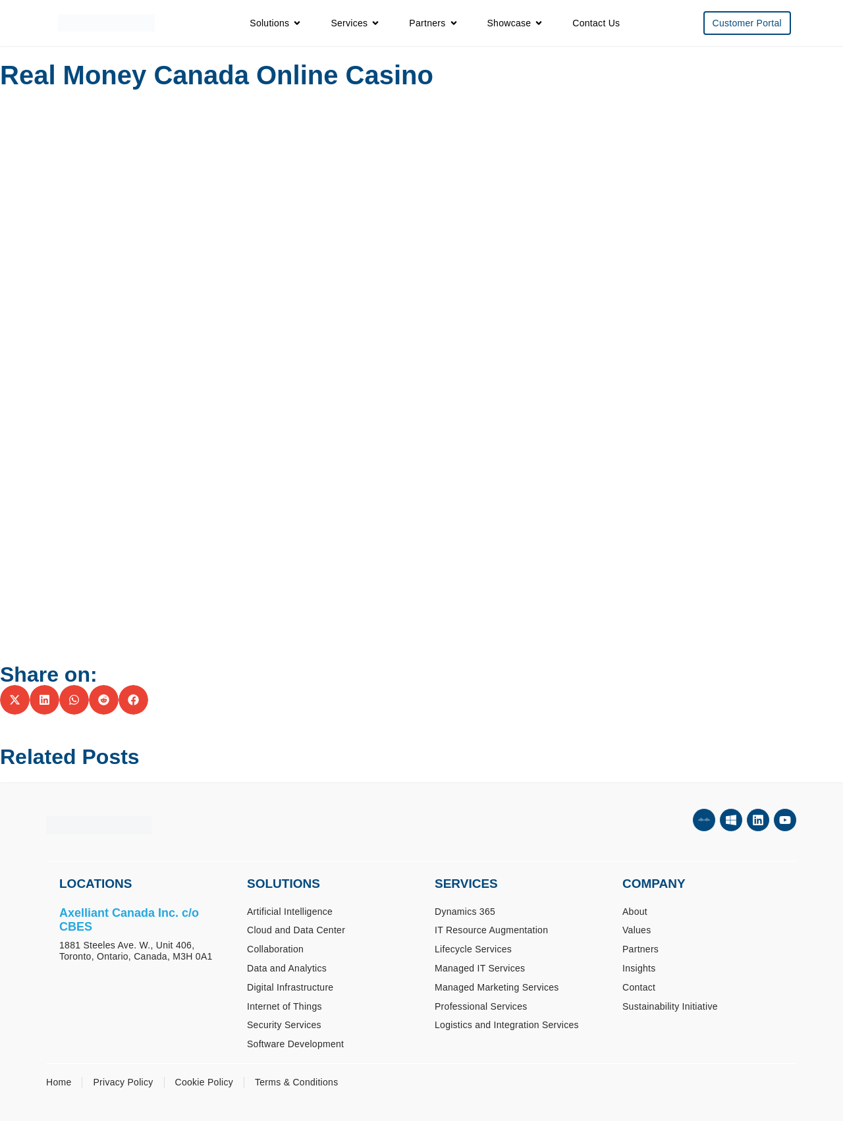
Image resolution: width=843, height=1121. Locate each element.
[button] (15, 700)
